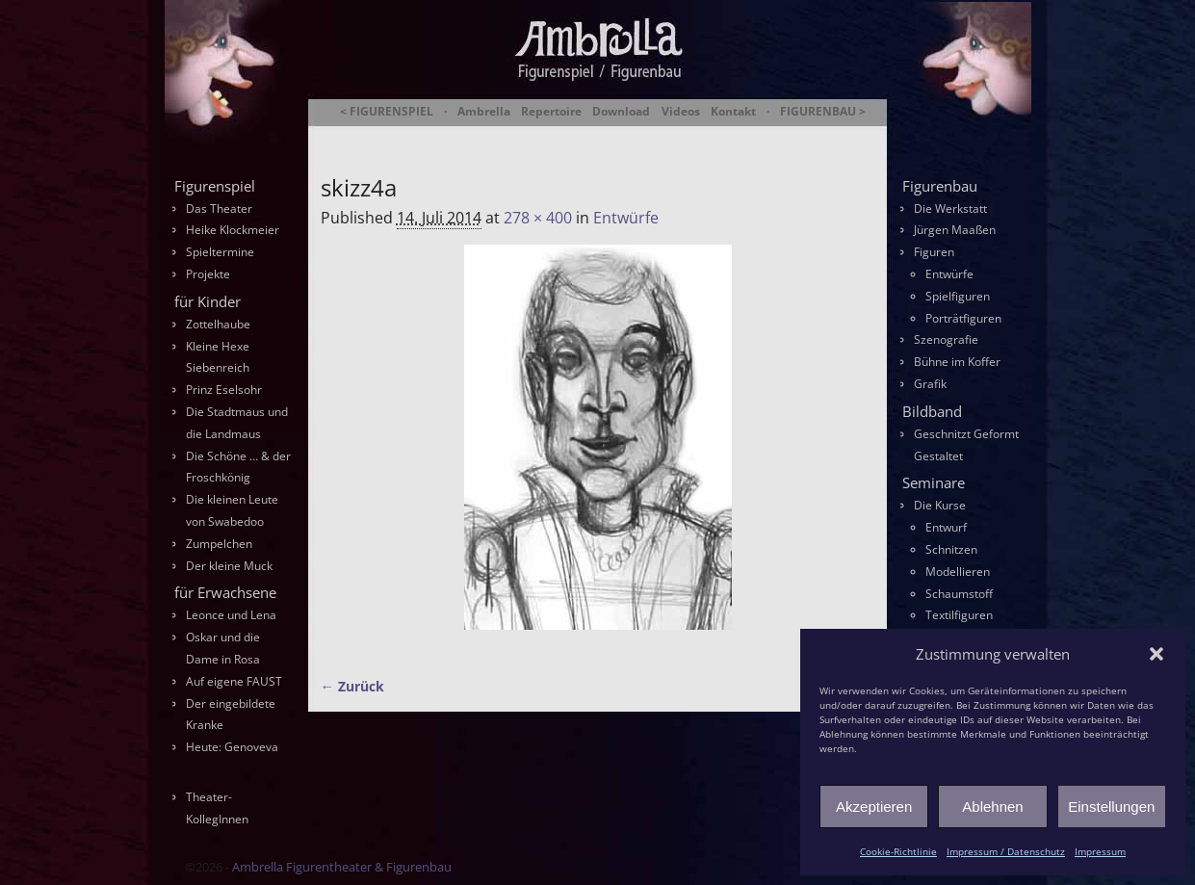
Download (621, 111)
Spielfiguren (957, 296)
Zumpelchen (219, 543)
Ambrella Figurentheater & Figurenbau (564, 135)
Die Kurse (940, 505)
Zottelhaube (218, 324)
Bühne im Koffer (957, 361)
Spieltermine (220, 252)
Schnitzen (951, 549)
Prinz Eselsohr (224, 389)
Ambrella (483, 111)
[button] (1156, 654)
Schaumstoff (959, 594)
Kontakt (733, 111)
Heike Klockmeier (232, 229)
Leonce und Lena (231, 615)
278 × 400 (538, 217)
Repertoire (551, 111)
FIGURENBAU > (823, 111)
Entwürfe (626, 217)
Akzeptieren (874, 806)
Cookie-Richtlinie (898, 851)
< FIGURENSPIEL (386, 111)
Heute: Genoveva (232, 747)
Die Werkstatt (950, 208)
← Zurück (352, 686)
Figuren (934, 252)
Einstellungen (1111, 806)
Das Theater (219, 208)
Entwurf (946, 527)
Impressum (1100, 851)
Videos (681, 111)
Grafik (930, 384)
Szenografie (946, 339)
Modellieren (957, 571)
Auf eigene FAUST (234, 681)
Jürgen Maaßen (955, 229)
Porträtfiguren (963, 318)
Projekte (208, 274)
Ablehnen (992, 806)
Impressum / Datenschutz (1006, 851)
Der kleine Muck (229, 566)
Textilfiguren (959, 615)
